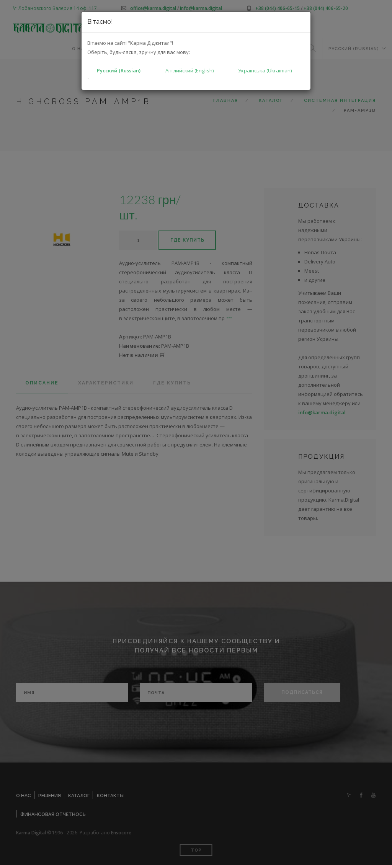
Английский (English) (189, 70)
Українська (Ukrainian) (265, 70)
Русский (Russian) (118, 70)
